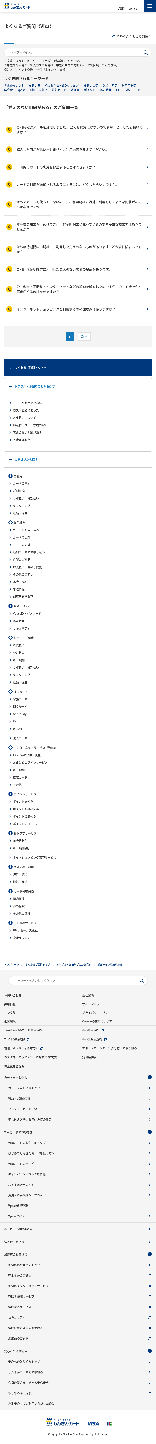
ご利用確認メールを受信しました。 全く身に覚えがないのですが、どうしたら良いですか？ (79, 129)
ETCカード (20, 706)
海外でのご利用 (24, 867)
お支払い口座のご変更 (27, 567)
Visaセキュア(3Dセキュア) (62, 85)
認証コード (133, 90)
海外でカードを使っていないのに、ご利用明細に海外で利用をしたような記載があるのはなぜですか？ (79, 204)
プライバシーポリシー (96, 1012)
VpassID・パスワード (27, 613)
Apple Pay (20, 714)
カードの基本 (21, 483)
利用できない (38, 90)
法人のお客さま (14, 1241)
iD (14, 721)
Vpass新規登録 (18, 1205)
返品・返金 (20, 513)
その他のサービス (25, 923)
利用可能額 (129, 85)
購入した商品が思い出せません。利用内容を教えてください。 (62, 149)
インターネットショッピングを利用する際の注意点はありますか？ (65, 309)
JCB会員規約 (90, 1030)
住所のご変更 (21, 559)
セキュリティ (22, 606)
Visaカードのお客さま (18, 1132)
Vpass (21, 90)
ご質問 (121, 8)
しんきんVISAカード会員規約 (23, 1030)
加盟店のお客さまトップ (24, 1265)
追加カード (21, 691)
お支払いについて (24, 417)
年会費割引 (20, 840)
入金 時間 (110, 85)
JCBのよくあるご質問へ (134, 36)
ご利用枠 (19, 491)
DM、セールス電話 (25, 930)
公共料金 (19, 652)
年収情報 (19, 589)
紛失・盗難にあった (26, 410)
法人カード (20, 738)
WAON (17, 729)
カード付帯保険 (24, 891)
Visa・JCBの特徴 (19, 1098)
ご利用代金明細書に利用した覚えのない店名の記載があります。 (64, 269)
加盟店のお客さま (15, 1254)
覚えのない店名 (14, 85)
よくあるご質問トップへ (30, 367)
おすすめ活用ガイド (21, 1184)
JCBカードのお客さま (18, 1229)
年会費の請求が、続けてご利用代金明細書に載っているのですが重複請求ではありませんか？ (79, 227)
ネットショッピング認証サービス (34, 857)
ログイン (133, 8)
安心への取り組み (15, 1351)
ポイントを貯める (24, 816)
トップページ (11, 964)
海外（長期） (21, 882)
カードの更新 (21, 537)
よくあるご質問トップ (37, 964)
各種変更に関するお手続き (25, 1328)
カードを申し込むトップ (24, 1088)
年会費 (8, 90)
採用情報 (10, 1004)
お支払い (19, 645)
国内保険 (19, 898)
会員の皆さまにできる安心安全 (28, 1382)
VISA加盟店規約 (14, 1039)
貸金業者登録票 (14, 1066)
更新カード (59, 90)
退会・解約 (20, 582)
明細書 (75, 90)
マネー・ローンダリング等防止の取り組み (109, 1048)
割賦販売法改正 (23, 596)
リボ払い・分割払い (26, 498)
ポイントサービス (25, 794)
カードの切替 (21, 545)
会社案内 (88, 995)
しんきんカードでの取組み (25, 1372)
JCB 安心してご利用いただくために (31, 1403)
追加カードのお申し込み (29, 552)
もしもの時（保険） (21, 1393)
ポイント (89, 90)
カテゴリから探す (26, 459)
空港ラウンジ (21, 938)
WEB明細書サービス (21, 1296)
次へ (84, 336)
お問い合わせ (12, 995)
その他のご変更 (23, 574)
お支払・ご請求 (24, 638)
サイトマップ (91, 1004)
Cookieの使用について (97, 1021)
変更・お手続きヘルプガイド (27, 1195)
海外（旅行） (21, 874)
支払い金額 (91, 85)
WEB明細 (19, 660)
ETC (118, 90)
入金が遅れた (21, 440)
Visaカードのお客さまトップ (27, 1143)
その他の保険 (21, 913)
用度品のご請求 (18, 1338)
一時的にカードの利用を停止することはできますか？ (56, 166)
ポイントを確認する (26, 809)
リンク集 (10, 1012)
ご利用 (18, 476)
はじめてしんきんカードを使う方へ (31, 1153)
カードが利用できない (27, 403)
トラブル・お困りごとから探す (35, 386)
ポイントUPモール (25, 824)
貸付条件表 (89, 1057)
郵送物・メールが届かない (30, 425)
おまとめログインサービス (30, 762)
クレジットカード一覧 (22, 1109)
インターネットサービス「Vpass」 (36, 747)
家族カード (20, 699)
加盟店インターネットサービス (28, 1286)
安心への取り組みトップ (24, 1361)
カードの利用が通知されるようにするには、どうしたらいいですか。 (67, 184)
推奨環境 (10, 1021)
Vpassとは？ (16, 1216)
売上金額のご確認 (19, 1275)
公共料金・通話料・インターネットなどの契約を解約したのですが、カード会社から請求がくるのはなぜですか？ (79, 289)
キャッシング (21, 505)
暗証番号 (105, 90)
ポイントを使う (23, 801)
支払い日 (34, 85)
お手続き (19, 522)
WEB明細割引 (22, 848)
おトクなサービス (25, 833)
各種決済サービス (19, 1307)
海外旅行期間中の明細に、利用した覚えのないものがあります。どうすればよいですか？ (78, 249)
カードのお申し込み (26, 530)
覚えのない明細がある (27, 432)
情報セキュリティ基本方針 (21, 1048)
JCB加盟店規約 (92, 1039)
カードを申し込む (15, 1077)
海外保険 (19, 906)
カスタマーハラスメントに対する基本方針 (31, 1057)
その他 (17, 784)
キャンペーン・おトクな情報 (27, 1174)
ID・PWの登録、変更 (27, 755)
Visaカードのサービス (22, 1163)
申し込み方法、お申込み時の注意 (30, 1119)
